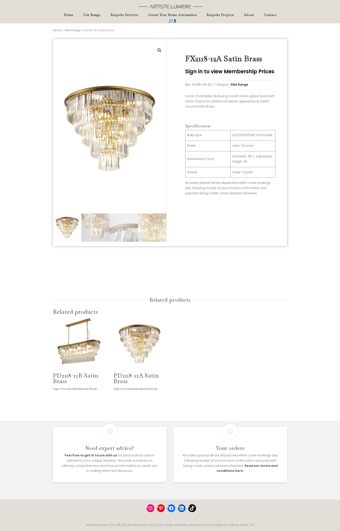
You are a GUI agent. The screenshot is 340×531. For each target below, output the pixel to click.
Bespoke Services (124, 15)
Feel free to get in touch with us (91, 455)
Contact (270, 15)
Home (68, 15)
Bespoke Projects (220, 15)
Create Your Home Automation (172, 15)
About (249, 15)
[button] (159, 50)
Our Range (92, 15)
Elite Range (72, 30)
